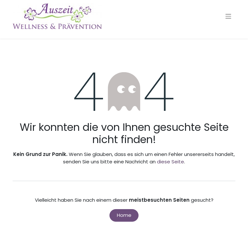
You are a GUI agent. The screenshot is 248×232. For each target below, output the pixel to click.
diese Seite (170, 161)
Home (124, 215)
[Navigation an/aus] (228, 16)
